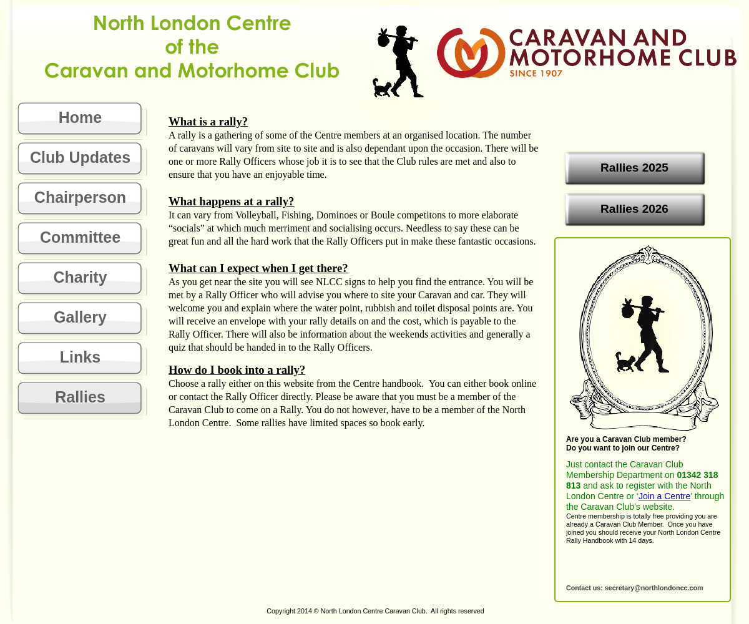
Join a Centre (664, 496)
